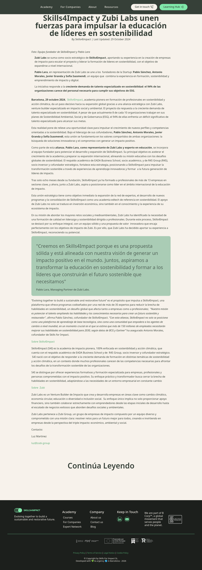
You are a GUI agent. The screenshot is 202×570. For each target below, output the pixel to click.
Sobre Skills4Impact (43, 341)
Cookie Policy (122, 553)
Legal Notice (109, 553)
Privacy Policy (79, 553)
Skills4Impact (74, 99)
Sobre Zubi (38, 387)
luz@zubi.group (40, 443)
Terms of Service (94, 553)
